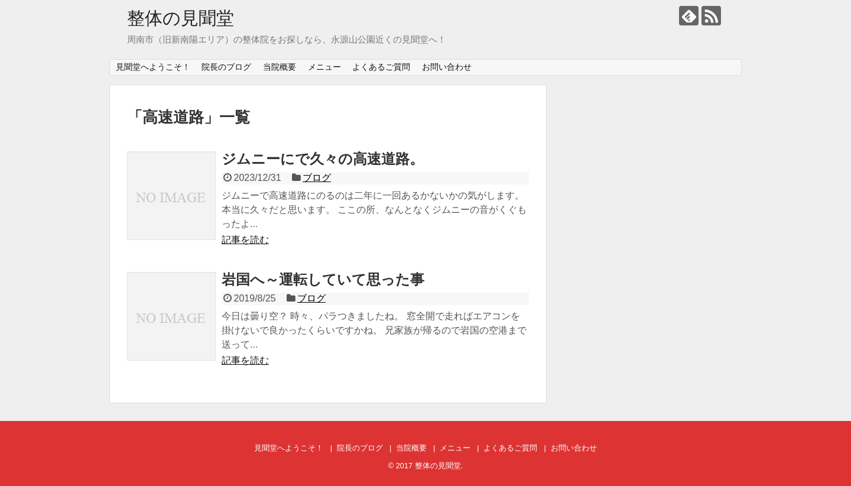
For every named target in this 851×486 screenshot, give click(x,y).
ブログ (317, 178)
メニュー (324, 67)
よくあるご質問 (381, 67)
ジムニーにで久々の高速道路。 (323, 159)
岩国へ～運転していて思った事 (323, 279)
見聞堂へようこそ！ (153, 67)
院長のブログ (226, 67)
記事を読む (245, 240)
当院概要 (279, 67)
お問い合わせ (447, 67)
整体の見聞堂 (180, 18)
